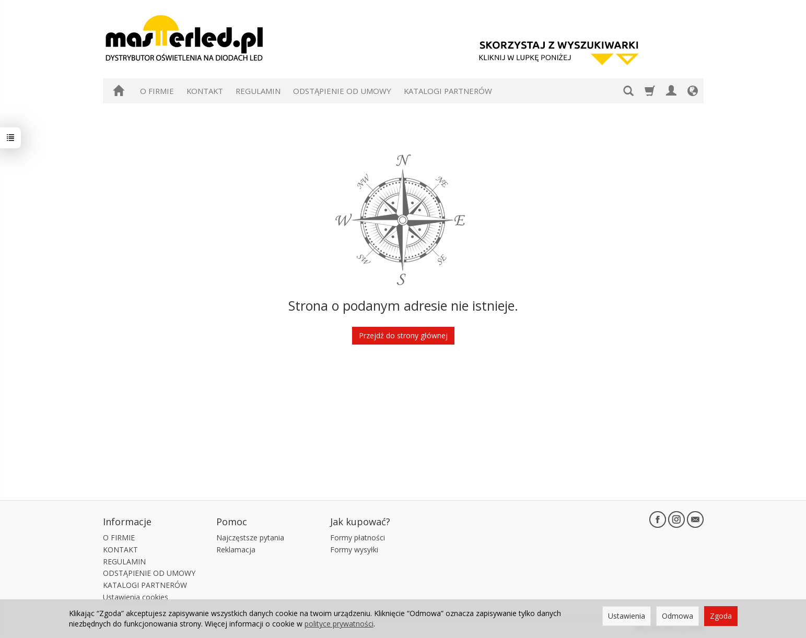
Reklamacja (235, 549)
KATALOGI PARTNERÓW (448, 91)
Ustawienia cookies (135, 597)
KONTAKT (204, 91)
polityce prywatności (339, 624)
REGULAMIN (258, 91)
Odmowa (677, 616)
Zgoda (721, 616)
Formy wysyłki (354, 549)
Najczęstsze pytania (250, 537)
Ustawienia (626, 616)
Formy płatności (357, 537)
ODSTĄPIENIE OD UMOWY (342, 91)
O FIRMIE (157, 91)
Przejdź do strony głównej (403, 335)
